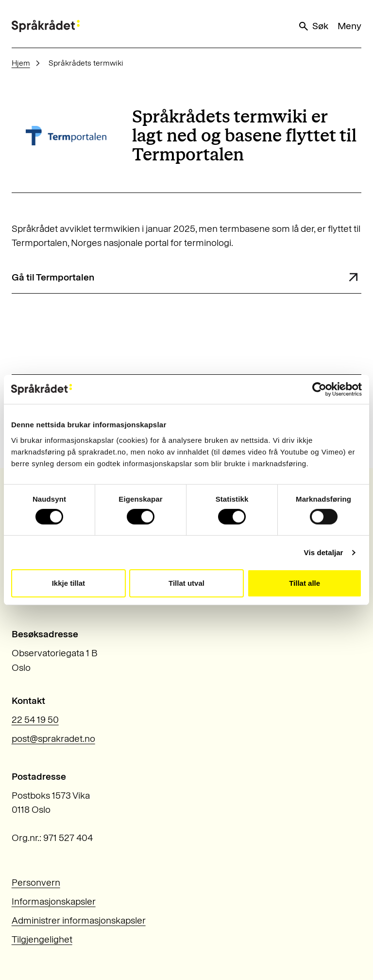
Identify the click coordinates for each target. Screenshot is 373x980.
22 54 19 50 (35, 719)
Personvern (36, 882)
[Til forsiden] (46, 26)
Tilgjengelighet (42, 939)
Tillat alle (304, 583)
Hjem (21, 63)
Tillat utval (186, 583)
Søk (313, 26)
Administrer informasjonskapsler (79, 920)
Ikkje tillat (68, 583)
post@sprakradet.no (53, 738)
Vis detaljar (323, 552)
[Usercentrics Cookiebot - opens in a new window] (319, 389)
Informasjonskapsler (54, 901)
